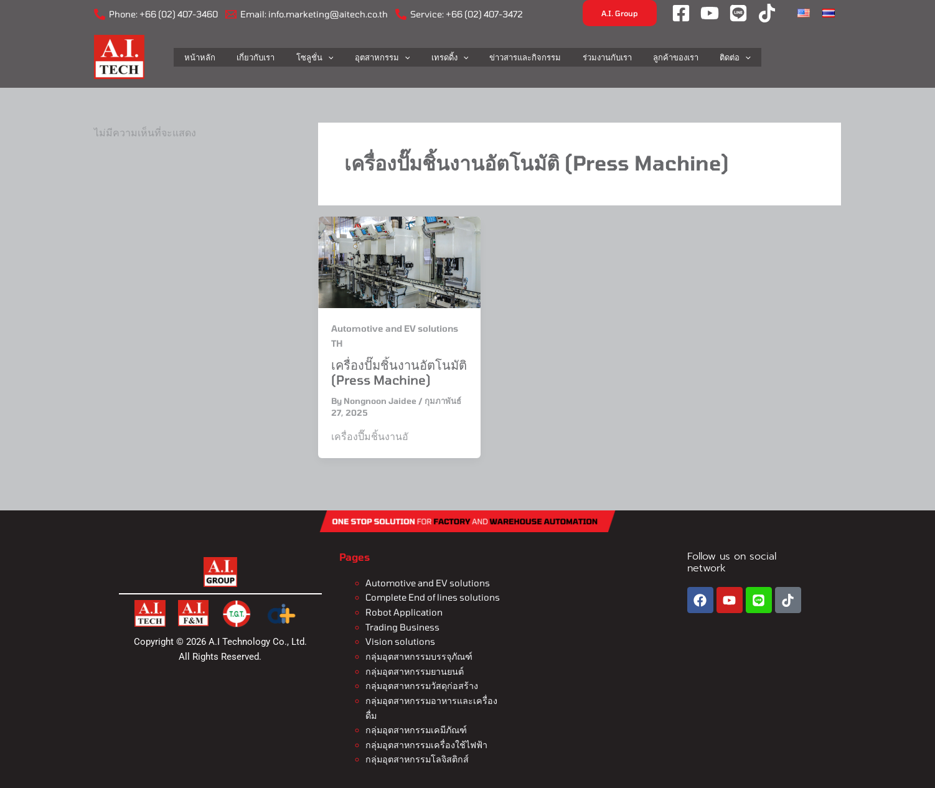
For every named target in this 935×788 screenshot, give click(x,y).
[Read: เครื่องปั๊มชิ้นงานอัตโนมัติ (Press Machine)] (399, 261)
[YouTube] (709, 13)
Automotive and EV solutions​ (425, 583)
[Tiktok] (767, 13)
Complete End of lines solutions (431, 597)
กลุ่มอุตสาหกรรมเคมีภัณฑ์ (414, 726)
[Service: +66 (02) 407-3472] (459, 14)
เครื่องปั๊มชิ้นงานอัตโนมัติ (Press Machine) (399, 372)
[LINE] (738, 13)
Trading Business (402, 626)
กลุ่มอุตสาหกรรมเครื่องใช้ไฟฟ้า (424, 741)
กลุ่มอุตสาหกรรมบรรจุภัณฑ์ (418, 654)
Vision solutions (399, 640)
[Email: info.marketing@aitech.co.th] (306, 14)
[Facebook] (681, 13)
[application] (338, 57)
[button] (620, 13)
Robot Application (402, 611)
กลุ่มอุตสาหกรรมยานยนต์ (413, 669)
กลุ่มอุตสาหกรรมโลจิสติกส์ (415, 755)
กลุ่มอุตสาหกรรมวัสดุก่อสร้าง (420, 683)
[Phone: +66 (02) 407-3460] (156, 14)
